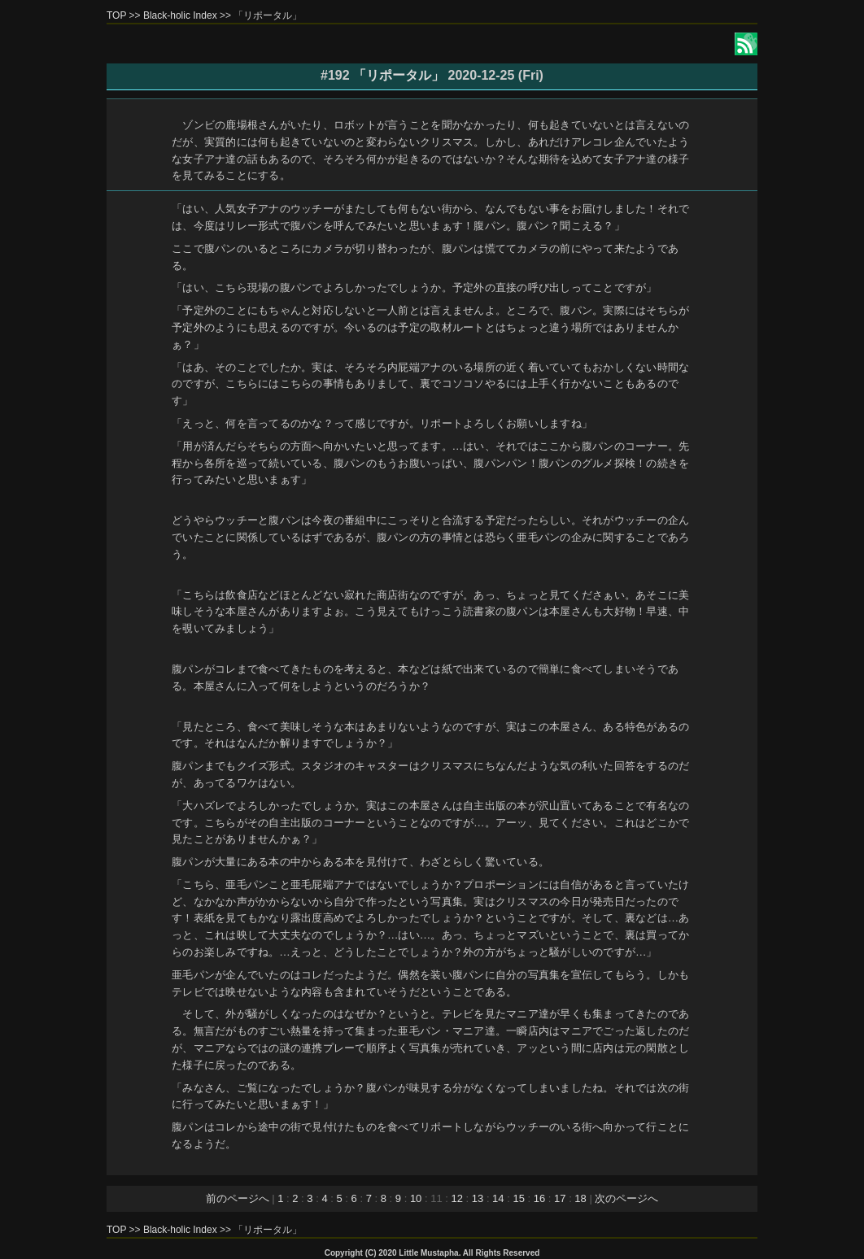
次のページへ (626, 1198)
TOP (116, 15)
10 (415, 1198)
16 (539, 1198)
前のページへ (237, 1198)
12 (456, 1198)
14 (498, 1198)
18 (580, 1198)
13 (477, 1198)
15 (518, 1198)
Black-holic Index (180, 15)
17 (559, 1198)
